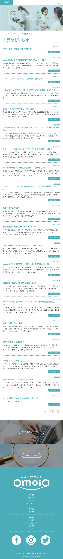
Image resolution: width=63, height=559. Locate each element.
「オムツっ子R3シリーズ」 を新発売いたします (22, 79)
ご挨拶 (31, 520)
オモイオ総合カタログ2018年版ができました (21, 398)
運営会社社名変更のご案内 (13, 342)
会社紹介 (31, 517)
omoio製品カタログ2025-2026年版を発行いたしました (25, 60)
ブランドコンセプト (31, 523)
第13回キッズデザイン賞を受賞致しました (20, 283)
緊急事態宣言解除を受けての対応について (20, 227)
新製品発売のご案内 (11, 208)
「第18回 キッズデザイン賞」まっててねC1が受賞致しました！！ (29, 90)
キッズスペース (31, 503)
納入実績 (31, 509)
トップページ (7, 34)
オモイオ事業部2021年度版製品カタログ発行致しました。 (26, 168)
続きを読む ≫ (54, 52)
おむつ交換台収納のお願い (13, 323)
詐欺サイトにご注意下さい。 (14, 361)
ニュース (17, 34)
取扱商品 (31, 495)
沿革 (31, 529)
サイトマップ (20, 553)
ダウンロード (43, 553)
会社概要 (31, 526)
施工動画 (31, 512)
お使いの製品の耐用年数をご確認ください (20, 109)
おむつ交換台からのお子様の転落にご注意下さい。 (23, 245)
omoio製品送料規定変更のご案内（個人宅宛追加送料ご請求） (27, 264)
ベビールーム (31, 500)
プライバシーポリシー (31, 553)
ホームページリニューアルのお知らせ (18, 379)
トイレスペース (31, 497)
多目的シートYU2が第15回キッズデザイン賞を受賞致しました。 (28, 149)
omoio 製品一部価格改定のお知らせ (17, 49)
